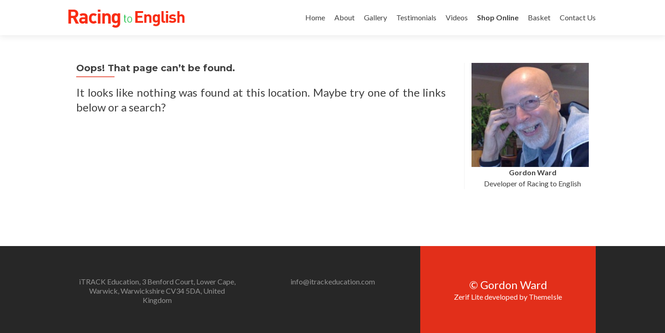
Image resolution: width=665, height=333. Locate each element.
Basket (539, 17)
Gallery (375, 17)
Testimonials (416, 17)
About (344, 17)
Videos (457, 17)
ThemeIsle (545, 239)
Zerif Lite (469, 239)
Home (315, 17)
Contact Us (578, 17)
